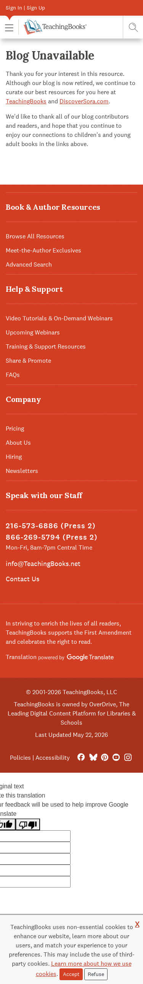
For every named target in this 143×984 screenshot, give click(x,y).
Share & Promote (28, 361)
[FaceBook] (81, 758)
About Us (18, 443)
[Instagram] (128, 758)
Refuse (96, 974)
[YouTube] (116, 758)
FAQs (13, 375)
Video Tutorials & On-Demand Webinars (59, 318)
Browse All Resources (35, 236)
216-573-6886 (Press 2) (51, 526)
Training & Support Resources (46, 346)
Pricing (15, 428)
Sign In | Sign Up (25, 7)
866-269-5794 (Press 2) (52, 537)
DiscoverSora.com (84, 101)
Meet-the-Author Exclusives (43, 250)
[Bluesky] (93, 758)
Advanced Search (29, 264)
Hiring (14, 457)
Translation (60, 657)
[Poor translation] (28, 824)
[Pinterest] (105, 758)
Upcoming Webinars (33, 332)
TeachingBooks (26, 101)
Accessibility (52, 758)
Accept (71, 974)
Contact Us (22, 578)
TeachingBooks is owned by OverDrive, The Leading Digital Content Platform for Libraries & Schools (72, 713)
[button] (9, 27)
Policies (20, 758)
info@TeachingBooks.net (43, 563)
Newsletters (22, 471)
